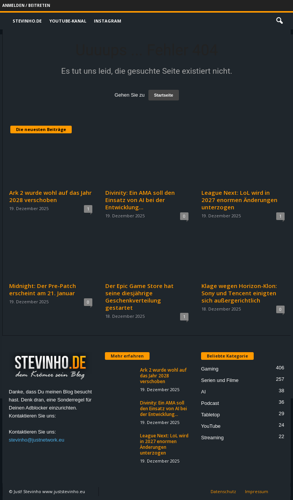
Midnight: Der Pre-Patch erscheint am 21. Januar (42, 289)
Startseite (163, 95)
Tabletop (210, 414)
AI (203, 392)
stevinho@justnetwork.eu (36, 440)
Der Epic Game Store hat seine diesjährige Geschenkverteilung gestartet (139, 296)
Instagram (107, 21)
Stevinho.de (27, 21)
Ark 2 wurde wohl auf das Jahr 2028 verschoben (50, 196)
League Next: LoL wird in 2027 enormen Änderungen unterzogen (239, 200)
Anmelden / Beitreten (26, 5)
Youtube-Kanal (67, 21)
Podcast (210, 403)
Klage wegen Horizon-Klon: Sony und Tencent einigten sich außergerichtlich (239, 293)
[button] (279, 21)
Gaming (210, 369)
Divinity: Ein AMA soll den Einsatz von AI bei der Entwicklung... (140, 200)
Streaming (212, 437)
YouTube (211, 426)
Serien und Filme (219, 380)
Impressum (256, 491)
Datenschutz (223, 491)
